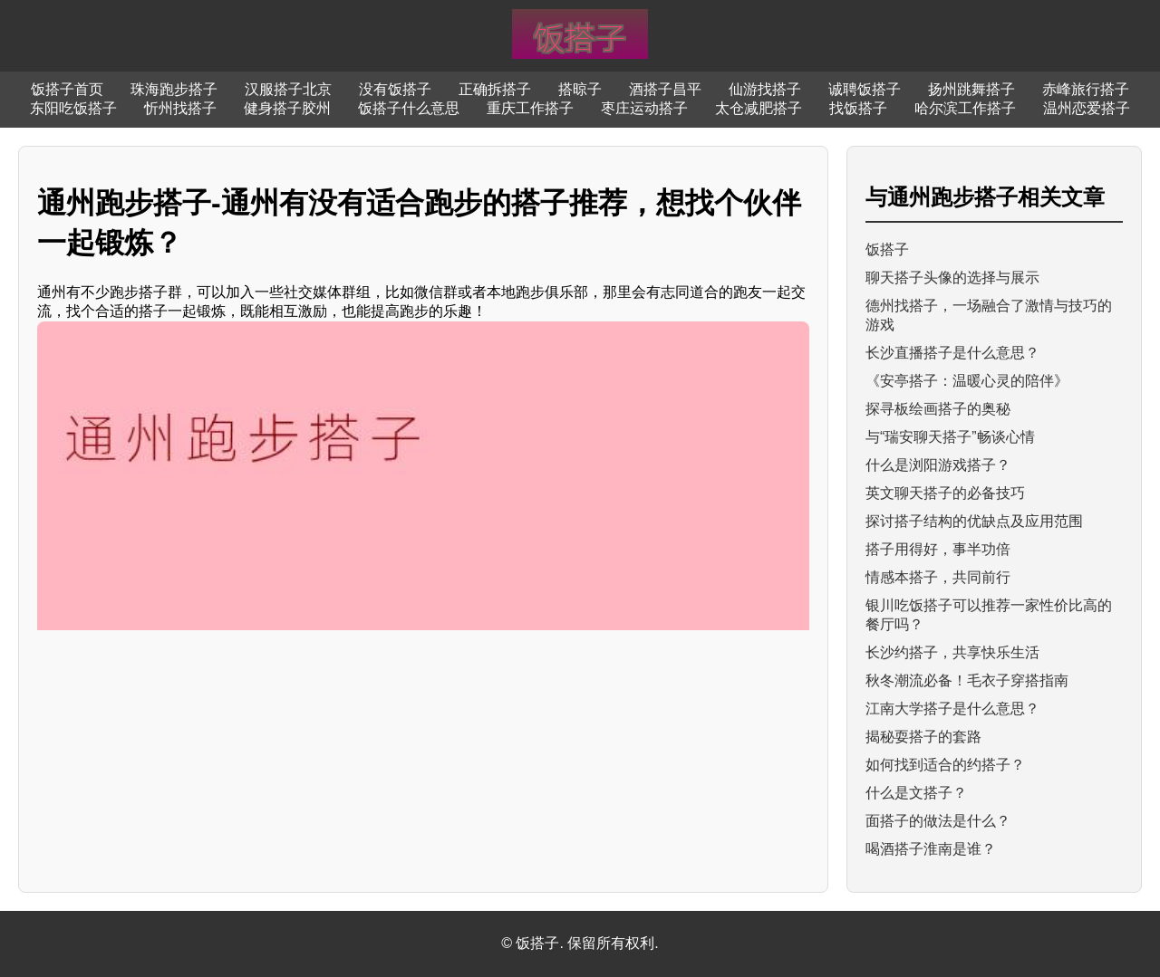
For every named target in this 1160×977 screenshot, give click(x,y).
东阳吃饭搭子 (73, 108)
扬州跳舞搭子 (971, 89)
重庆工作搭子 (530, 108)
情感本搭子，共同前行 (937, 577)
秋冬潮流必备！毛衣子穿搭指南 (966, 680)
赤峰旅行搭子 (1085, 89)
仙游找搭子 (765, 89)
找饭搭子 (858, 108)
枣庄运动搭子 (644, 108)
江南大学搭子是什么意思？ (952, 708)
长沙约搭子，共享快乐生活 (952, 652)
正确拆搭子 (495, 89)
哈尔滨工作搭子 (965, 108)
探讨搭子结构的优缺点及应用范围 (974, 521)
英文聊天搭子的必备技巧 (945, 493)
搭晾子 (580, 89)
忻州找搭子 (180, 108)
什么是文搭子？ (916, 792)
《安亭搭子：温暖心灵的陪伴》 (966, 380)
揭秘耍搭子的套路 (923, 736)
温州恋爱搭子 (1086, 108)
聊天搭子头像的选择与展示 (952, 277)
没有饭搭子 (395, 89)
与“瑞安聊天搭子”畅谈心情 (950, 437)
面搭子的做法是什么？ (937, 821)
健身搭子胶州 (287, 108)
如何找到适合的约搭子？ (945, 764)
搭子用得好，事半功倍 (937, 549)
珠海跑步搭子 (174, 89)
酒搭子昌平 (665, 89)
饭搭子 (887, 249)
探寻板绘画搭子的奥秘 (937, 409)
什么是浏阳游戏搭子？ (937, 465)
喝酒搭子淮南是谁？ (930, 849)
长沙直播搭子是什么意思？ (952, 352)
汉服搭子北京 (288, 89)
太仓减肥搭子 (758, 108)
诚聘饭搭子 (864, 89)
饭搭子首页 (67, 89)
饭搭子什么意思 (408, 108)
